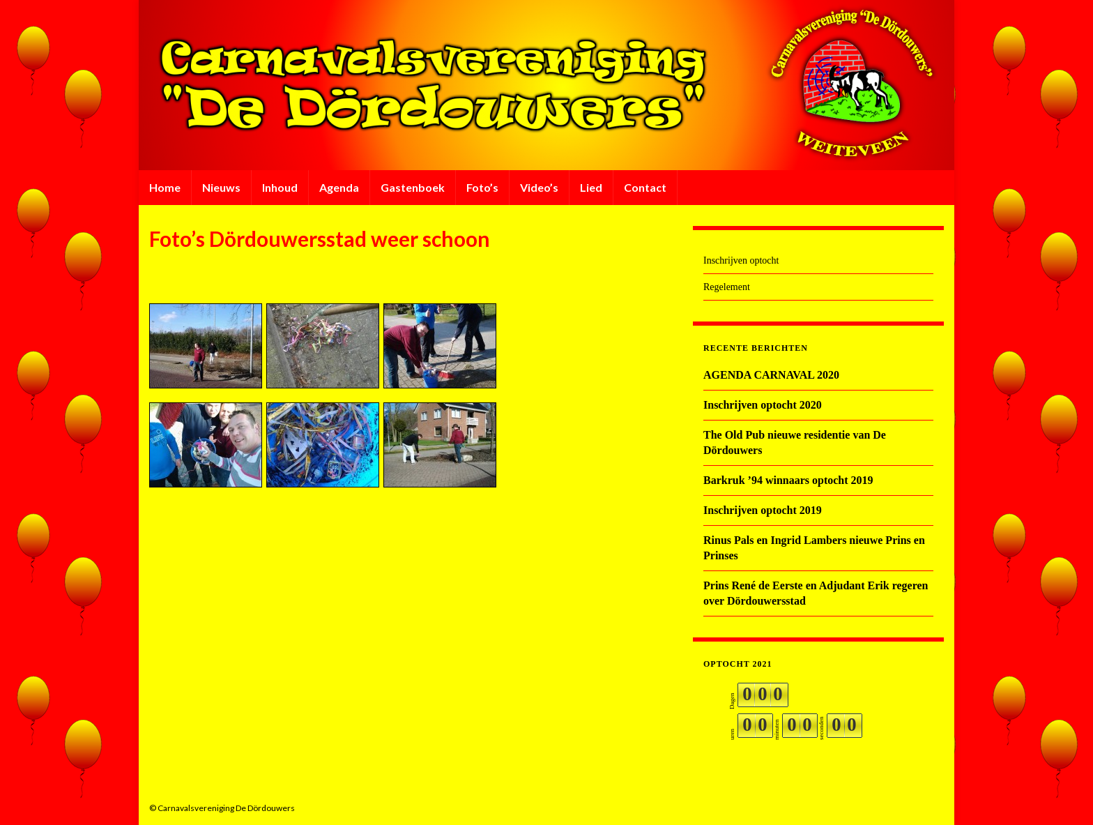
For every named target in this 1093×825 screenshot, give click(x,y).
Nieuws (221, 187)
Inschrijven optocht (741, 260)
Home (165, 187)
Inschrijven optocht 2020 (762, 405)
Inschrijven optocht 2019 (762, 510)
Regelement (726, 287)
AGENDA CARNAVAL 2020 (771, 375)
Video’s (539, 187)
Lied (591, 187)
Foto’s (482, 187)
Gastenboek (413, 187)
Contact (645, 187)
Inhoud (280, 187)
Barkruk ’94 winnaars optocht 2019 (788, 480)
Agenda (339, 187)
